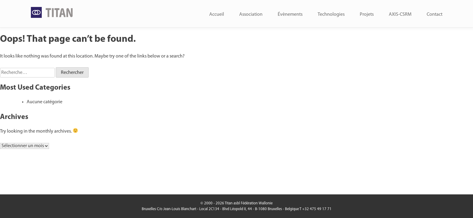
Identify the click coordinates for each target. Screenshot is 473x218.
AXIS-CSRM (400, 14)
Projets (367, 14)
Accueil (216, 14)
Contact (434, 14)
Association (251, 14)
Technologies (331, 14)
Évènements (290, 14)
